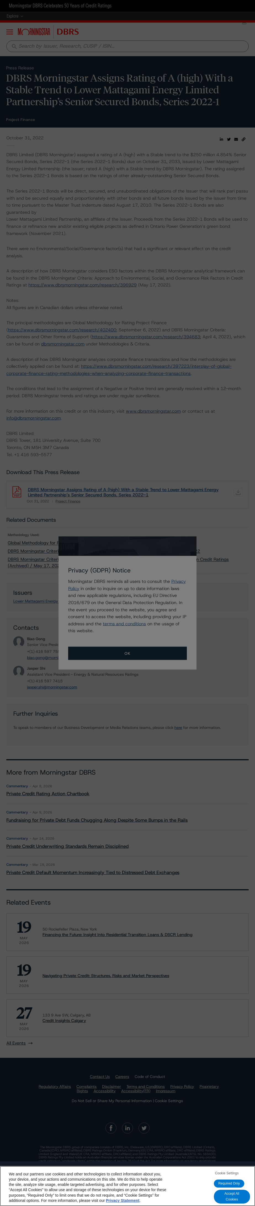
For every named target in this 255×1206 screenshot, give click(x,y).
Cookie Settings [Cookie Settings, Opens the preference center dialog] (227, 1173)
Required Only (229, 1183)
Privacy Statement (122, 1200)
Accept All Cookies (231, 1196)
